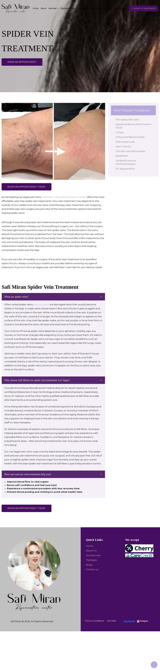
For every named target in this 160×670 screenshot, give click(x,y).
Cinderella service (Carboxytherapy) (126, 162)
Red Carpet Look (125, 141)
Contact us (92, 569)
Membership (95, 8)
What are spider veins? (16, 296)
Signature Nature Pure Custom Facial (134, 126)
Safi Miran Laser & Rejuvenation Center (64, 197)
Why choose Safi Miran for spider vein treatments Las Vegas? (37, 380)
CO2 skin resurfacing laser (131, 151)
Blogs (89, 564)
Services (53, 8)
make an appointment (22, 62)
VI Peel (120, 132)
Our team (82, 8)
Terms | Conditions (94, 621)
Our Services (93, 555)
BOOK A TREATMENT (144, 8)
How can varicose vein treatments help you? (27, 474)
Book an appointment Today (26, 186)
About (43, 8)
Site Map (111, 621)
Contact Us (120, 8)
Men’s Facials (123, 146)
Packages (108, 8)
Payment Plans (68, 8)
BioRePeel (122, 156)
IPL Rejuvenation (126, 168)
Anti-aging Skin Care (127, 119)
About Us (91, 550)
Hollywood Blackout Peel (130, 137)
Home (35, 8)
